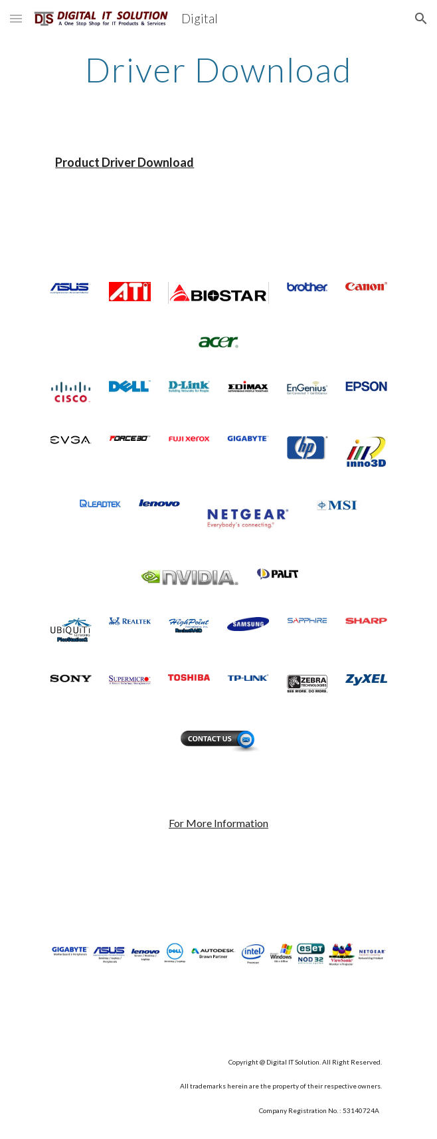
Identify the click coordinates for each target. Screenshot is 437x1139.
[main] (218, 70)
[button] (16, 18)
